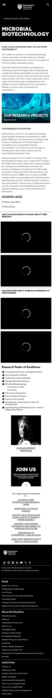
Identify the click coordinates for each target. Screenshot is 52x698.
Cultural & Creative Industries (18, 378)
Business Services (9, 616)
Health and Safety (9, 677)
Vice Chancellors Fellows (16, 375)
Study (5, 582)
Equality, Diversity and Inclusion (15, 673)
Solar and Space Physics (15, 396)
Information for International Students (17, 596)
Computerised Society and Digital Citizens (23, 372)
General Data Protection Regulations (17, 690)
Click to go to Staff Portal (12, 687)
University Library (9, 599)
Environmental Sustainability (13, 680)
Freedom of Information (11, 633)
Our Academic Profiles (15, 387)
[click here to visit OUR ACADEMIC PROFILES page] (26, 444)
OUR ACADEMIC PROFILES (26, 449)
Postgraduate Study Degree (13, 589)
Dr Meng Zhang (8, 207)
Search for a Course (10, 586)
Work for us (6, 626)
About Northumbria (13, 612)
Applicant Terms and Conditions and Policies (20, 606)
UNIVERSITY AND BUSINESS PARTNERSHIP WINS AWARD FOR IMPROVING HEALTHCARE (26, 526)
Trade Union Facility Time (12, 650)
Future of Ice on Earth (14, 399)
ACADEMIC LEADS (12, 197)
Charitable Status (9, 630)
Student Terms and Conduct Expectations (19, 603)
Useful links (8, 663)
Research (5, 619)
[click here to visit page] (26, 485)
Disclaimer (6, 643)
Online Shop (7, 694)
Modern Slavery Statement (12, 647)
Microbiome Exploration (15, 393)
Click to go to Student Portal (13, 684)
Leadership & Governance (12, 623)
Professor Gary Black (11, 202)
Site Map (5, 657)
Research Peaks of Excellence (16, 19)
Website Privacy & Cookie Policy (15, 640)
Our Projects (12, 390)
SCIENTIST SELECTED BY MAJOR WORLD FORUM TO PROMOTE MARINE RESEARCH (26, 517)
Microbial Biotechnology (16, 384)
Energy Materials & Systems (17, 381)
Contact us (6, 667)
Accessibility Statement (11, 636)
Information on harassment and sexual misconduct (23, 653)
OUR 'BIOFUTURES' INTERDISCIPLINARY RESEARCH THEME (26, 502)
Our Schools (7, 592)
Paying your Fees (8, 670)
